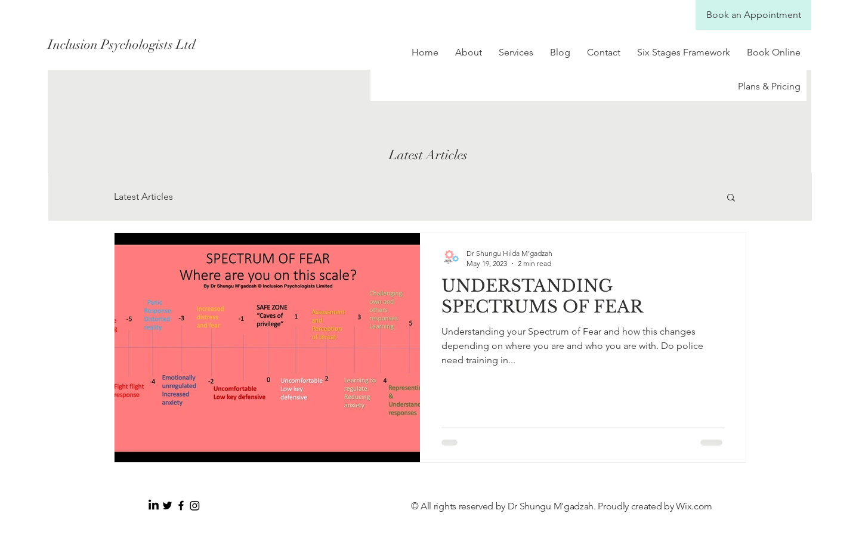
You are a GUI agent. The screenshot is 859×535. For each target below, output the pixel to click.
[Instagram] (195, 505)
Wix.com (694, 506)
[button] (731, 198)
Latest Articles (143, 196)
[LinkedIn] (153, 505)
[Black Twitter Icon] (167, 505)
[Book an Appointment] (753, 15)
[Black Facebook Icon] (181, 505)
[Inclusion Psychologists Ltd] (154, 45)
